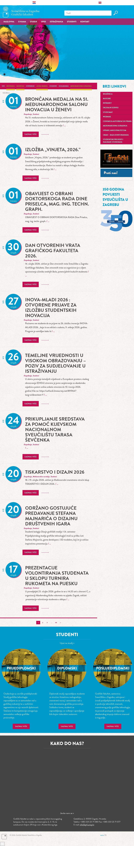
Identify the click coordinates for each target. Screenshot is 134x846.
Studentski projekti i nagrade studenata (113, 140)
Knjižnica (107, 94)
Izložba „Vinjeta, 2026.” (52, 149)
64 (56, 622)
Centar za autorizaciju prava (117, 121)
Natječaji (20, 86)
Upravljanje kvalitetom (114, 130)
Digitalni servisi (110, 107)
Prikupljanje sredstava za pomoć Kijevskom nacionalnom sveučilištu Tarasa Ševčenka (55, 429)
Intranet (107, 103)
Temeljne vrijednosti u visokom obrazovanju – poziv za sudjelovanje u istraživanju (55, 363)
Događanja (64, 86)
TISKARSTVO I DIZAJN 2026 (54, 472)
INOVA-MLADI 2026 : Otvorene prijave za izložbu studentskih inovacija (51, 307)
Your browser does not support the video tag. (116, 159)
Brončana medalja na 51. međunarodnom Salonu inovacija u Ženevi (56, 104)
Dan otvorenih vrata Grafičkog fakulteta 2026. (52, 250)
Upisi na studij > (67, 643)
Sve (3, 86)
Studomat (108, 112)
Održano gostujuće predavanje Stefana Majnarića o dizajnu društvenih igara (51, 516)
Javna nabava (42, 86)
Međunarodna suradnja (81, 86)
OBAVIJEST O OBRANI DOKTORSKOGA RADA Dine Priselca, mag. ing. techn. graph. (57, 201)
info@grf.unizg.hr (87, 824)
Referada (11, 86)
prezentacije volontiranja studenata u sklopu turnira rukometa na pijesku (57, 575)
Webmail (107, 116)
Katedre (107, 98)
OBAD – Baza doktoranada (116, 135)
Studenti (53, 86)
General (6, 93)
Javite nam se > (67, 813)
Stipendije (30, 86)
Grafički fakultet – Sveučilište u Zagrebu (21, 11)
